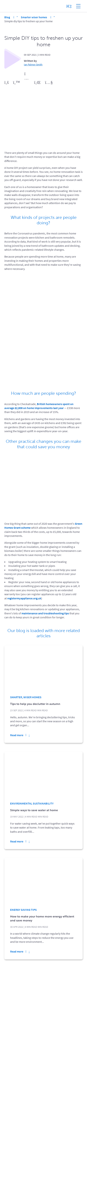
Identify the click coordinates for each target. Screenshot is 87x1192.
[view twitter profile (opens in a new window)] (16, 83)
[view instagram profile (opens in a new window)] (27, 83)
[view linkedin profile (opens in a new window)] (37, 83)
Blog (7, 17)
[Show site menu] (78, 6)
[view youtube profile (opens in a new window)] (49, 83)
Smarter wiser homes (34, 17)
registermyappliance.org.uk (24, 598)
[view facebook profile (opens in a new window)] (6, 83)
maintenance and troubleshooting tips (45, 613)
